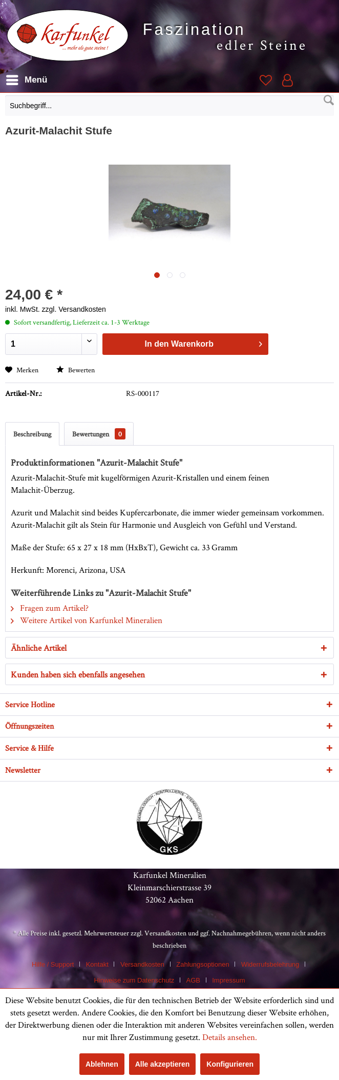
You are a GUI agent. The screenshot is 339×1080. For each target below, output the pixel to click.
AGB (193, 980)
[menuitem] (169, 108)
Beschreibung (32, 433)
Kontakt (97, 964)
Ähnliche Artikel (39, 647)
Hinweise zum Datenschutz (134, 980)
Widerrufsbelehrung (270, 964)
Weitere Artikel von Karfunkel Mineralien (86, 620)
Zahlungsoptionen (202, 964)
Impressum (228, 980)
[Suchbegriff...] (169, 105)
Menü (26, 78)
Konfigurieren (229, 1064)
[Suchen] (329, 100)
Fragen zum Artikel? (50, 607)
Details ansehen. (229, 1037)
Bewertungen (98, 433)
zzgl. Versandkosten (74, 309)
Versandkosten (165, 932)
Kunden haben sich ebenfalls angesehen (78, 674)
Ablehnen (102, 1064)
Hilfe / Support (53, 964)
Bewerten (75, 369)
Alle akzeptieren (162, 1064)
